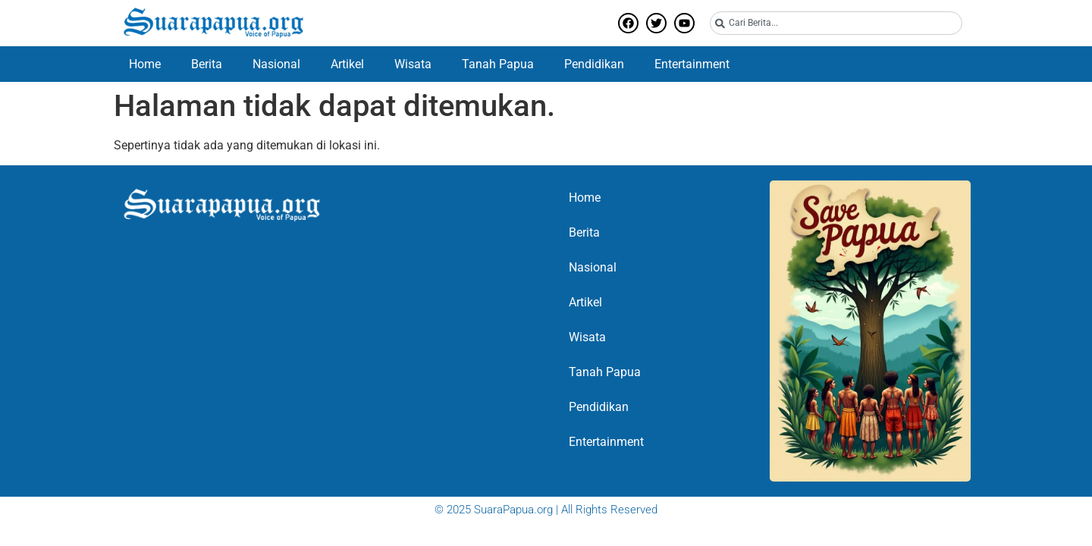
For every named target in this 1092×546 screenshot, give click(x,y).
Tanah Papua (498, 64)
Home (145, 64)
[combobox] (836, 23)
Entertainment (692, 64)
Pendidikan (594, 64)
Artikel (347, 64)
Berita (206, 64)
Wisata (412, 64)
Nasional (276, 64)
